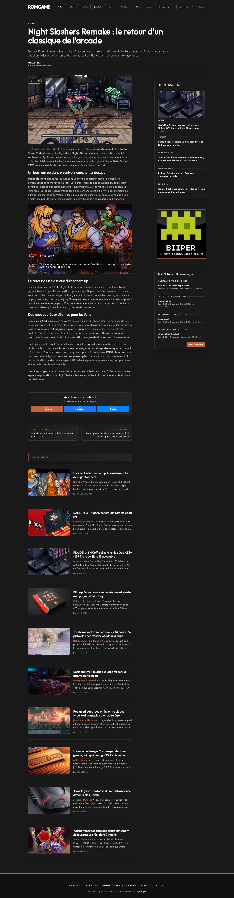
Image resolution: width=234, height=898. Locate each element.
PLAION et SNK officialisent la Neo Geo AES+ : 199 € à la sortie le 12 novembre (102, 554)
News (146, 891)
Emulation (84, 6)
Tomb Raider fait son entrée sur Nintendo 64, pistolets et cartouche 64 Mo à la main (102, 634)
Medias (124, 6)
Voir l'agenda (196, 344)
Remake (149, 6)
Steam (91, 165)
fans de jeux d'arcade (44, 149)
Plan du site (160, 885)
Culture (71, 6)
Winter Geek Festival (168, 334)
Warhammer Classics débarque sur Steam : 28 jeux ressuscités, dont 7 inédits (101, 832)
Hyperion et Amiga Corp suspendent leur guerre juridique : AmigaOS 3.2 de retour (100, 753)
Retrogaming (163, 6)
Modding (136, 6)
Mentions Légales (104, 885)
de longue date (79, 157)
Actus (60, 6)
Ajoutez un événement (139, 885)
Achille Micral (34, 63)
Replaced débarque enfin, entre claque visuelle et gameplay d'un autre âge (98, 713)
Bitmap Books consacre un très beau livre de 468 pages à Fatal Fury (102, 594)
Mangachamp (164, 301)
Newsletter (74, 885)
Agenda (140, 891)
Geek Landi (163, 319)
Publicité (120, 885)
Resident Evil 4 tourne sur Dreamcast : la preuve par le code (178, 175)
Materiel (111, 6)
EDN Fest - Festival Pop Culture (173, 285)
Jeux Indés (98, 6)
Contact (88, 885)
